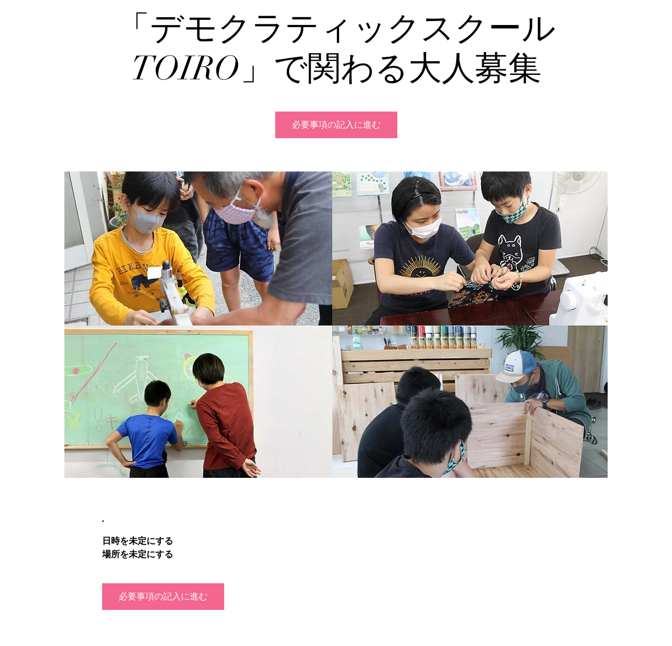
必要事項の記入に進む (336, 124)
